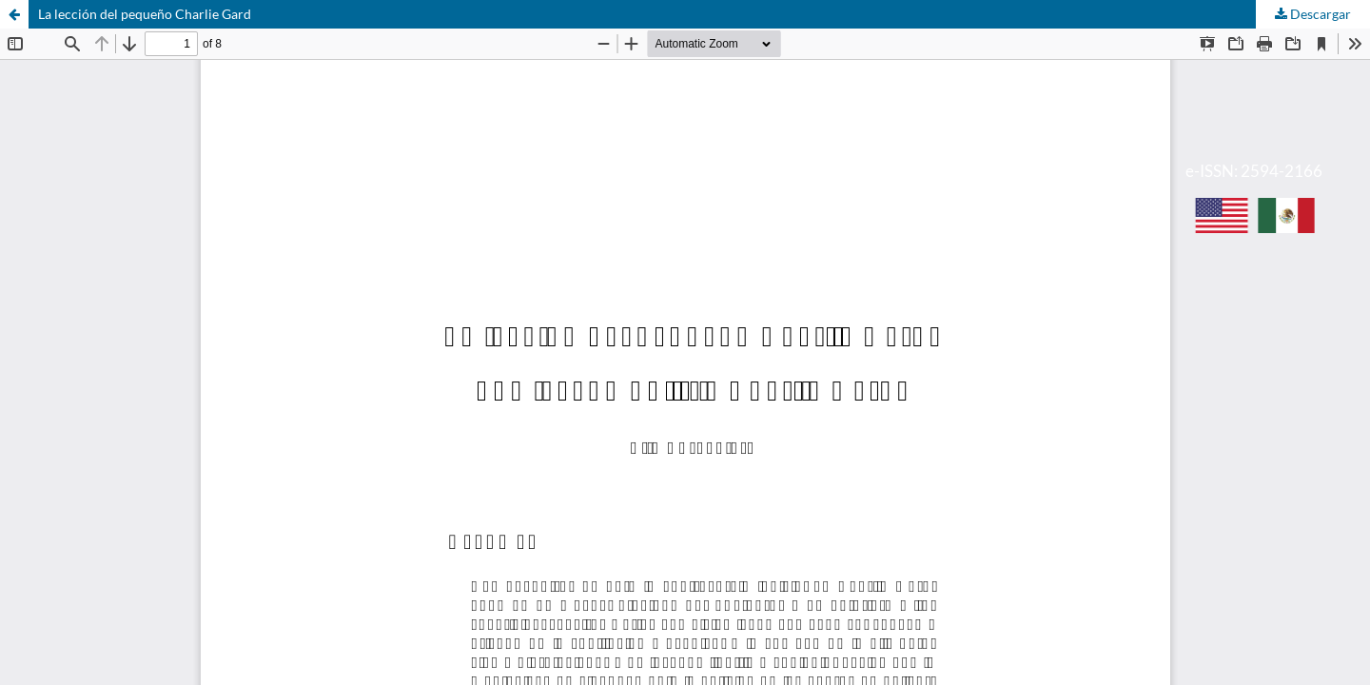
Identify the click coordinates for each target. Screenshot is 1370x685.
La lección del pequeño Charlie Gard (144, 14)
